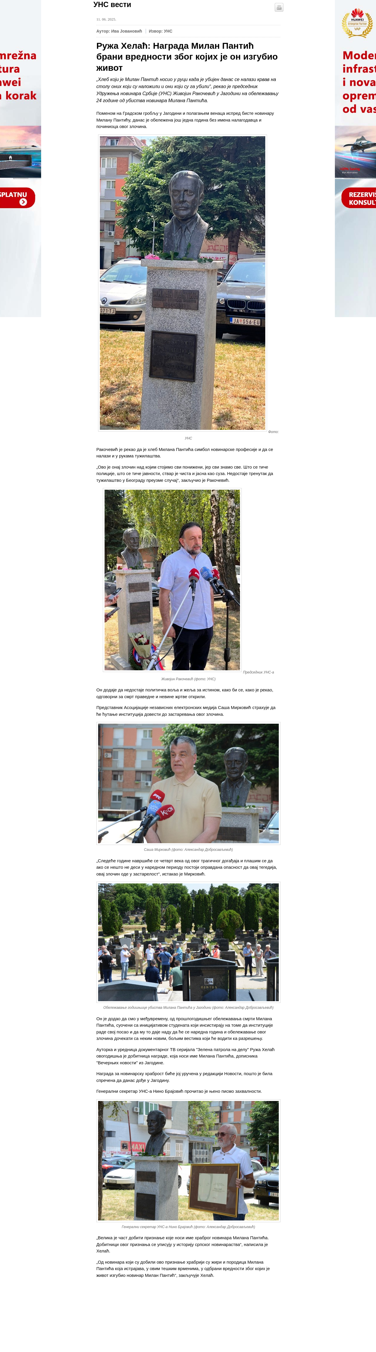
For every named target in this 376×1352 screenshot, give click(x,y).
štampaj (279, 7)
